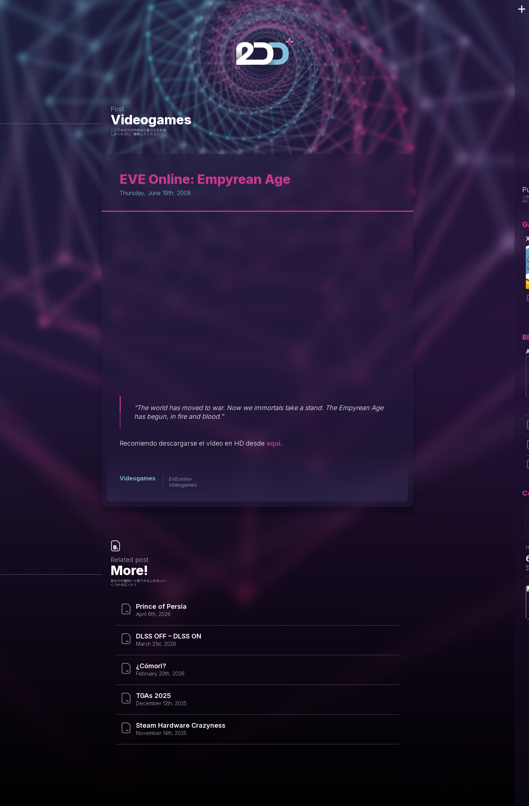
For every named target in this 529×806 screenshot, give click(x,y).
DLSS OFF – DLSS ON (168, 636)
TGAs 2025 (153, 695)
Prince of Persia (161, 606)
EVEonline (180, 479)
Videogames (151, 120)
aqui (273, 443)
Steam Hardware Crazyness (181, 725)
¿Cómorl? (151, 666)
